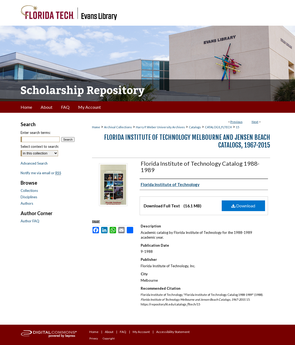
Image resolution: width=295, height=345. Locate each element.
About (109, 332)
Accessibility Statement (173, 332)
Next (255, 121)
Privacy (93, 338)
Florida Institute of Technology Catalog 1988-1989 (200, 166)
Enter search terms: (36, 132)
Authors (27, 203)
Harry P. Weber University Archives (160, 127)
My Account (141, 332)
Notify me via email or (41, 173)
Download (243, 205)
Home (96, 127)
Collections (29, 190)
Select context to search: (40, 146)
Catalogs (195, 127)
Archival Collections (118, 127)
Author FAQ (30, 221)
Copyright (109, 338)
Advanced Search (34, 163)
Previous (236, 121)
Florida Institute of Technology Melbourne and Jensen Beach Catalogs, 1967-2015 (187, 141)
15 (237, 127)
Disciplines (29, 197)
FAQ (123, 332)
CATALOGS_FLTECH (218, 127)
